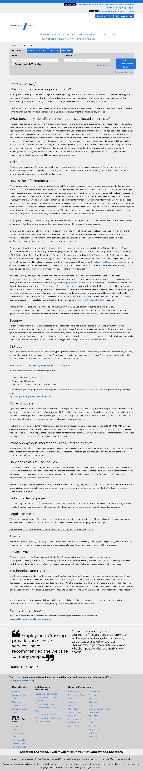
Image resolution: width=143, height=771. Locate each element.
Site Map (92, 702)
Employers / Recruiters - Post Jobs (76, 695)
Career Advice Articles (46, 693)
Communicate (75, 719)
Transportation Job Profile (48, 718)
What (15, 55)
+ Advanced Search (122, 72)
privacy (18, 677)
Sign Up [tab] (54, 51)
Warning (92, 736)
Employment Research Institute (60, 248)
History (71, 705)
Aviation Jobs (19, 740)
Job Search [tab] (17, 51)
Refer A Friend (86, 39)
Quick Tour (73, 726)
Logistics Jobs (19, 743)
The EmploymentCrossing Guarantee (99, 709)
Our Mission (74, 708)
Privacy (72, 715)
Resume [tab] (66, 51)
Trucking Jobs (19, 746)
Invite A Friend (42, 721)
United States (103, 65)
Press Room (94, 691)
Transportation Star (45, 714)
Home (12, 45)
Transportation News (45, 704)
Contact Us (73, 722)
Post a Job (103, 16)
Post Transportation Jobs (58, 39)
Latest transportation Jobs (19, 709)
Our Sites (16, 702)
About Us (72, 702)
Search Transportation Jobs (58, 34)
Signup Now (123, 16)
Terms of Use (74, 712)
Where (68, 55)
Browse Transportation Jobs (97, 34)
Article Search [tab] (37, 51)
